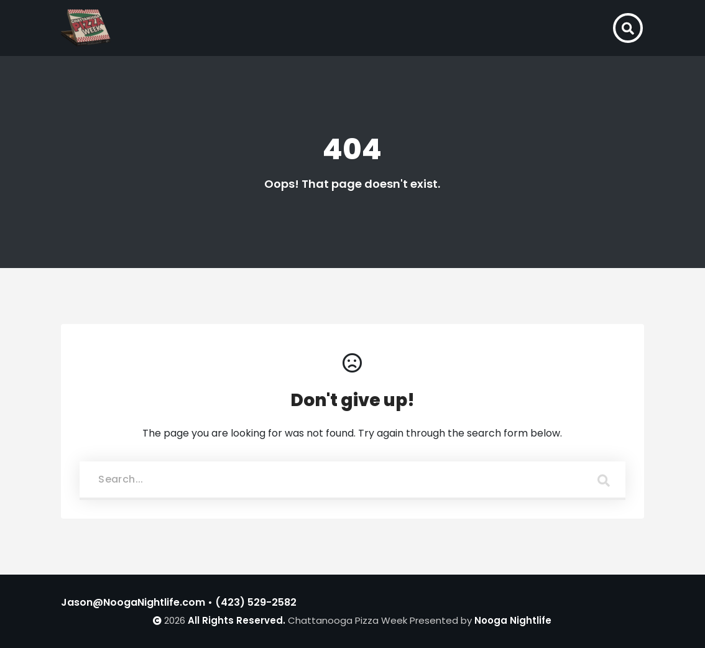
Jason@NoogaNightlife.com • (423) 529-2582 (179, 602)
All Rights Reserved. (236, 620)
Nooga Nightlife (512, 620)
